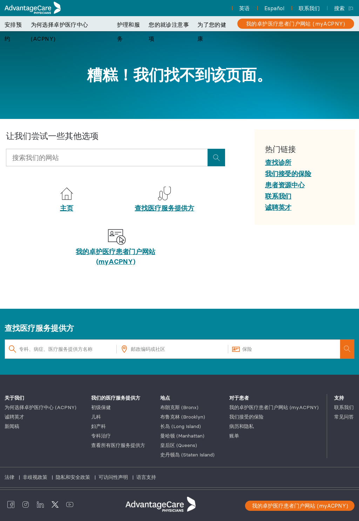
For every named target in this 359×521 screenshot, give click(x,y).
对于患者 (239, 398)
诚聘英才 (14, 417)
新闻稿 (12, 426)
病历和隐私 (241, 426)
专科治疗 (101, 436)
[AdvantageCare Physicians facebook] (11, 504)
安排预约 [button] (13, 31)
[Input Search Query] (106, 157)
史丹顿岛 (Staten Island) (187, 455)
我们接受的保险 (246, 417)
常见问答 (344, 417)
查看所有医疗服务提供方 (118, 445)
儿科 (96, 417)
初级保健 (101, 407)
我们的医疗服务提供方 (115, 398)
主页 (66, 208)
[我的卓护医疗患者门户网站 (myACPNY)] (295, 24)
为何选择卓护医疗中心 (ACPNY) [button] (59, 31)
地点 (165, 398)
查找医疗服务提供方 (164, 208)
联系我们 (344, 407)
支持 (339, 398)
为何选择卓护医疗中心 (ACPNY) (40, 407)
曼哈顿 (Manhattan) (182, 436)
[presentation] (216, 157)
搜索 (339, 8)
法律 (10, 477)
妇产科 (98, 426)
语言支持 (146, 477)
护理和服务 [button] (128, 31)
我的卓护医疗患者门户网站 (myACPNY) (274, 407)
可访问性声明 (114, 477)
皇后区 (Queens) (178, 445)
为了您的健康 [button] (211, 31)
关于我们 (14, 398)
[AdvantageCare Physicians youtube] (69, 504)
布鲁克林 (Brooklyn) (182, 417)
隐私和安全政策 (74, 477)
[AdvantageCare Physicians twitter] (55, 504)
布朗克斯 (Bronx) (179, 407)
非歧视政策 (36, 477)
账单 (234, 436)
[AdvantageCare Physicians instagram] (25, 504)
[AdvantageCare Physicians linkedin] (40, 504)
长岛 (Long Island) (180, 426)
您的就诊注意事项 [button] (169, 31)
